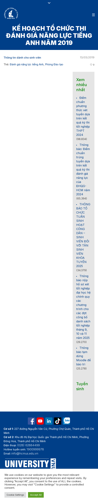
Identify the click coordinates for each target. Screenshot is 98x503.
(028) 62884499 (28, 445)
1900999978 (35, 449)
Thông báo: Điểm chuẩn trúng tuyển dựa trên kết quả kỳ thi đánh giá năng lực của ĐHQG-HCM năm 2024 (83, 169)
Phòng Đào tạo (54, 64)
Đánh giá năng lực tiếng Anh (27, 64)
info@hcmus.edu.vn (24, 453)
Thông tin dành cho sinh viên (22, 57)
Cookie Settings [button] (15, 494)
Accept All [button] (36, 494)
